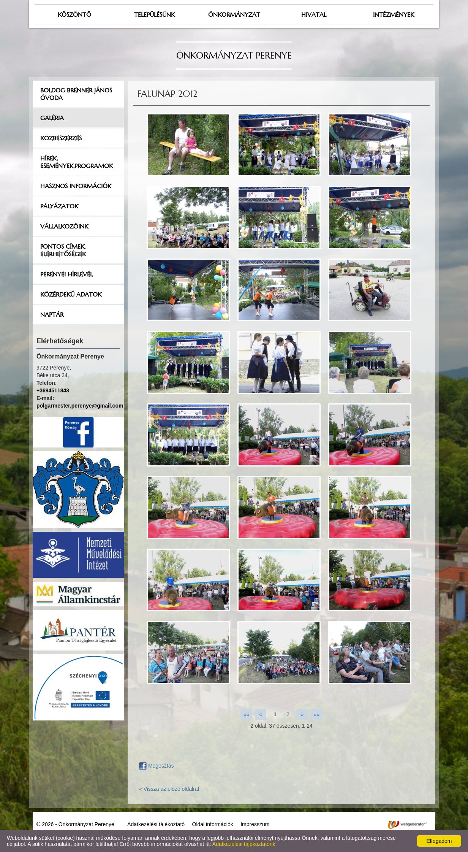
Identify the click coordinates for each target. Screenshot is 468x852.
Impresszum (254, 824)
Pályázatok (59, 206)
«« (246, 714)
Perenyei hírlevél (66, 274)
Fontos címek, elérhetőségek (63, 250)
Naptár (51, 314)
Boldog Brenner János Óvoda (76, 94)
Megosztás (156, 766)
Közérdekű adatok (70, 294)
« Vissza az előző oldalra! (169, 789)
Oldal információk (212, 824)
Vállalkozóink (64, 226)
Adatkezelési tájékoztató (156, 824)
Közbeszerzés (61, 138)
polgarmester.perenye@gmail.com (79, 406)
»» (317, 714)
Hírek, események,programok (76, 162)
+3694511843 (52, 390)
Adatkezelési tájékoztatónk (243, 844)
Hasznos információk (75, 186)
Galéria (52, 118)
